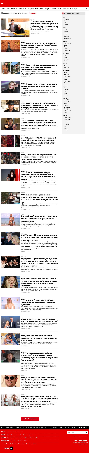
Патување (27, 437)
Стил (65, 91)
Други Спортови (67, 38)
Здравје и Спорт (67, 117)
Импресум (76, 437)
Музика (65, 57)
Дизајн (65, 45)
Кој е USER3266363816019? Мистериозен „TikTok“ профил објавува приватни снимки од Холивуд (39, 138)
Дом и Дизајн (67, 107)
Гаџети (65, 128)
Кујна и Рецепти (67, 110)
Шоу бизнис (20, 9)
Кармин (59, 9)
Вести (3, 9)
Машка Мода (67, 119)
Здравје (65, 48)
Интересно (66, 83)
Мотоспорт (66, 36)
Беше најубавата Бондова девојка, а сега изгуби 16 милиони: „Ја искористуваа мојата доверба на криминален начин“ (39, 218)
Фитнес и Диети (67, 102)
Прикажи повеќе (29, 419)
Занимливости (67, 76)
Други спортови (32, 434)
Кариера (66, 105)
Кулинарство (67, 50)
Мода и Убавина (67, 100)
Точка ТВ (72, 9)
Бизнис (65, 93)
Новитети (66, 72)
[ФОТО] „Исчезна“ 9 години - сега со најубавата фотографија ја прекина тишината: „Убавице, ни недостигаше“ (38, 302)
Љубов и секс (67, 47)
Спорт (8, 9)
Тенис (65, 35)
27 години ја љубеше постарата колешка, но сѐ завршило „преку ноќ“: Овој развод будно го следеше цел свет (44, 23)
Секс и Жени (66, 121)
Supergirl (66, 130)
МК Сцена (66, 61)
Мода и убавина (67, 43)
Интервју (53, 9)
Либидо (65, 103)
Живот (13, 9)
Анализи (66, 24)
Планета (27, 9)
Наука (65, 66)
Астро (65, 112)
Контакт (86, 437)
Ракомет (66, 33)
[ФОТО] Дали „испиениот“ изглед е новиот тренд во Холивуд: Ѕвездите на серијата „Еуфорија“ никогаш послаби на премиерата (39, 45)
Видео (47, 9)
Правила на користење (83, 444)
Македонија (66, 19)
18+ (77, 9)
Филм (65, 55)
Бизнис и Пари (67, 123)
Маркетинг (81, 437)
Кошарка (66, 31)
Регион (65, 21)
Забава (42, 9)
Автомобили (35, 9)
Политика (66, 95)
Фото (45, 427)
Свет (65, 22)
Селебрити (66, 59)
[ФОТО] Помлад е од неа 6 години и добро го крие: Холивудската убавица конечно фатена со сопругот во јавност (39, 86)
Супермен (66, 9)
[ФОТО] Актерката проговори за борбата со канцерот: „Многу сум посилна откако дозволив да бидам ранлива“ (39, 337)
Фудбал (65, 29)
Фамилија (66, 109)
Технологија (66, 67)
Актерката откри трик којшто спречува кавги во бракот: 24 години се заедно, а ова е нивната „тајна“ (39, 320)
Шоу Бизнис (66, 89)
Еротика (23, 443)
